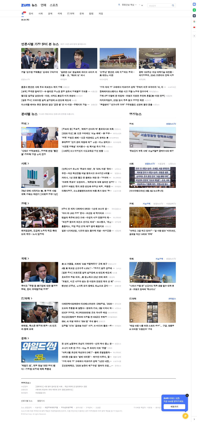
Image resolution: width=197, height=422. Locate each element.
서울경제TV (171, 203)
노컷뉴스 (172, 163)
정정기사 (25, 382)
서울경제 (161, 163)
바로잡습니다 (40, 393)
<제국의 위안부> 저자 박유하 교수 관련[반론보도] (54, 389)
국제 (60, 13)
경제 (50, 13)
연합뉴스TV (25, 79)
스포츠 (54, 5)
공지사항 (79, 407)
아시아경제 (104, 79)
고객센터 (89, 407)
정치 (31, 13)
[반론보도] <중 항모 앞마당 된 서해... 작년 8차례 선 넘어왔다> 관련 (61, 386)
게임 (101, 13)
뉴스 (34, 5)
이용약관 (38, 407)
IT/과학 (70, 13)
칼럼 (91, 13)
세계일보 (63, 79)
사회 (40, 13)
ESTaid (25, 414)
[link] (194, 4)
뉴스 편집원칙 (26, 407)
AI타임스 (172, 298)
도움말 (98, 407)
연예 (43, 5)
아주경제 (142, 79)
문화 (81, 13)
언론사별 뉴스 (26, 401)
